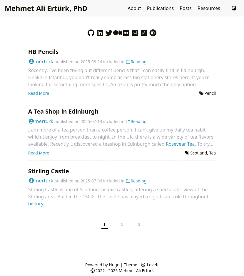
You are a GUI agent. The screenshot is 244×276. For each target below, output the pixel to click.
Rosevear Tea (180, 144)
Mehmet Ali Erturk (136, 270)
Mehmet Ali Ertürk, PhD (46, 8)
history (35, 203)
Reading (136, 61)
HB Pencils (43, 52)
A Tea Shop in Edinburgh (63, 111)
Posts (186, 8)
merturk (40, 61)
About (135, 8)
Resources (209, 8)
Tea (212, 153)
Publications (161, 8)
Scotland (198, 153)
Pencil (210, 93)
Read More (38, 93)
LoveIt (150, 264)
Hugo (114, 264)
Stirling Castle (48, 171)
